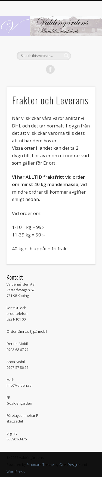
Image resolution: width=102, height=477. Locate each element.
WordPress (15, 471)
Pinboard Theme (40, 464)
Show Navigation (82, 48)
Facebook (50, 69)
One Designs (69, 464)
